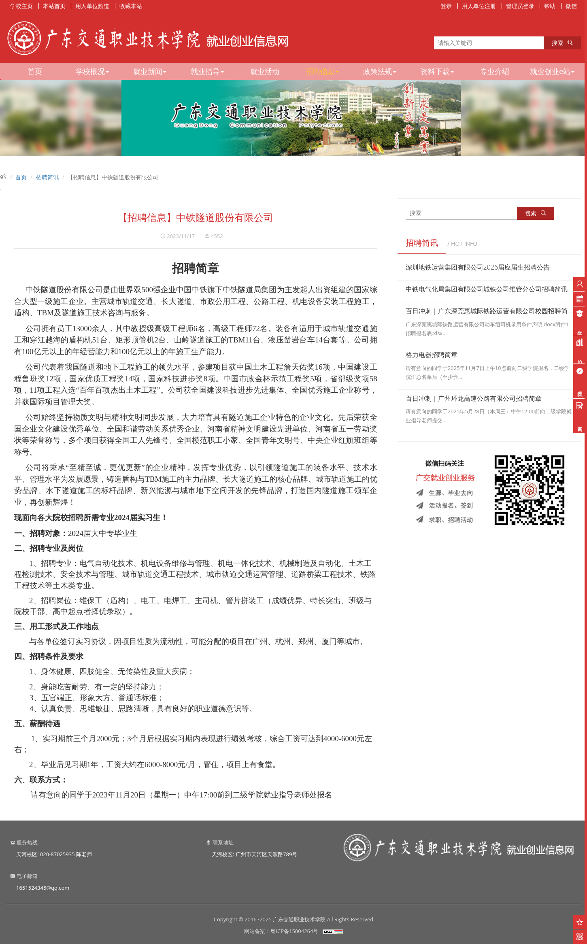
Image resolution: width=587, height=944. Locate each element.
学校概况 (92, 71)
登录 (446, 6)
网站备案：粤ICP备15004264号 (281, 931)
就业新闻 (149, 71)
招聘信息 (322, 71)
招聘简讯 (47, 177)
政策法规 (379, 71)
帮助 (549, 6)
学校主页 (21, 6)
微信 (571, 6)
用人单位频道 (92, 6)
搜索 (562, 43)
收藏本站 (130, 6)
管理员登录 (520, 6)
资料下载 (437, 71)
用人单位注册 (479, 6)
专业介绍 (494, 71)
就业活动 (264, 71)
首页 (35, 71)
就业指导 (207, 71)
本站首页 (54, 6)
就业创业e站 (552, 71)
